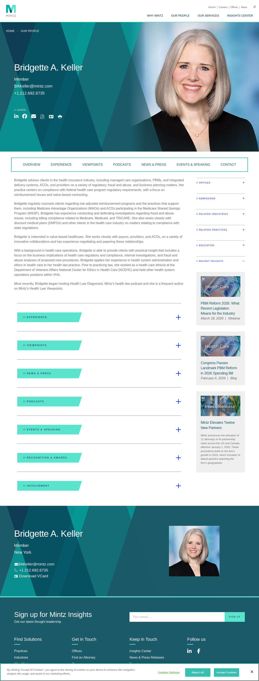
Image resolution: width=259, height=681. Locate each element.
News (244, 7)
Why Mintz (155, 15)
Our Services (208, 15)
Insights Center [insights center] (140, 651)
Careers (223, 7)
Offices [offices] (77, 651)
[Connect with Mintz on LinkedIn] (191, 653)
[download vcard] (31, 576)
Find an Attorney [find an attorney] (84, 657)
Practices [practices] (21, 651)
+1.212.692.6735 (33, 570)
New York (22, 552)
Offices (234, 7)
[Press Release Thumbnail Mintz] (220, 406)
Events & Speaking (193, 164)
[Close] (251, 671)
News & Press (153, 164)
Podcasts (122, 164)
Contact (228, 164)
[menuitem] (155, 15)
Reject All (198, 672)
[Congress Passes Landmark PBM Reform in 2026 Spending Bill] (219, 368)
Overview (31, 164)
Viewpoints (92, 164)
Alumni (212, 7)
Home (10, 31)
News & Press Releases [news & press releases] (147, 657)
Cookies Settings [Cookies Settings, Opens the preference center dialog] (169, 672)
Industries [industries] (21, 657)
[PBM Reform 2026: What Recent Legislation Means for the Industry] (220, 308)
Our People (180, 15)
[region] (129, 672)
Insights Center (240, 15)
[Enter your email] (187, 617)
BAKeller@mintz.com (33, 86)
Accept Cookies (227, 672)
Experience (61, 164)
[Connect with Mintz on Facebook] (201, 653)
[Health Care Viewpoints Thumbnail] (220, 286)
